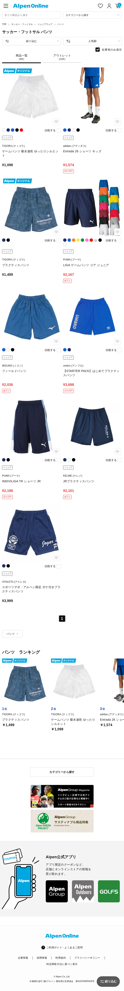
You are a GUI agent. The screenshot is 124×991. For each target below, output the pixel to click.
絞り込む (31, 41)
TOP (4, 24)
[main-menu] (6, 6)
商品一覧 (21, 57)
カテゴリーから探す (62, 772)
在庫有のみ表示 (112, 49)
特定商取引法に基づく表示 (61, 964)
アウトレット (62, 57)
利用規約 (60, 957)
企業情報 (23, 957)
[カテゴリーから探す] (92, 15)
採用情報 (42, 957)
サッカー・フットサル (22, 24)
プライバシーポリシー (87, 957)
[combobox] (31, 15)
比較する (50, 130)
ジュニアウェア (45, 24)
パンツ (60, 24)
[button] (119, 698)
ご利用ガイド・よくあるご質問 (64, 947)
